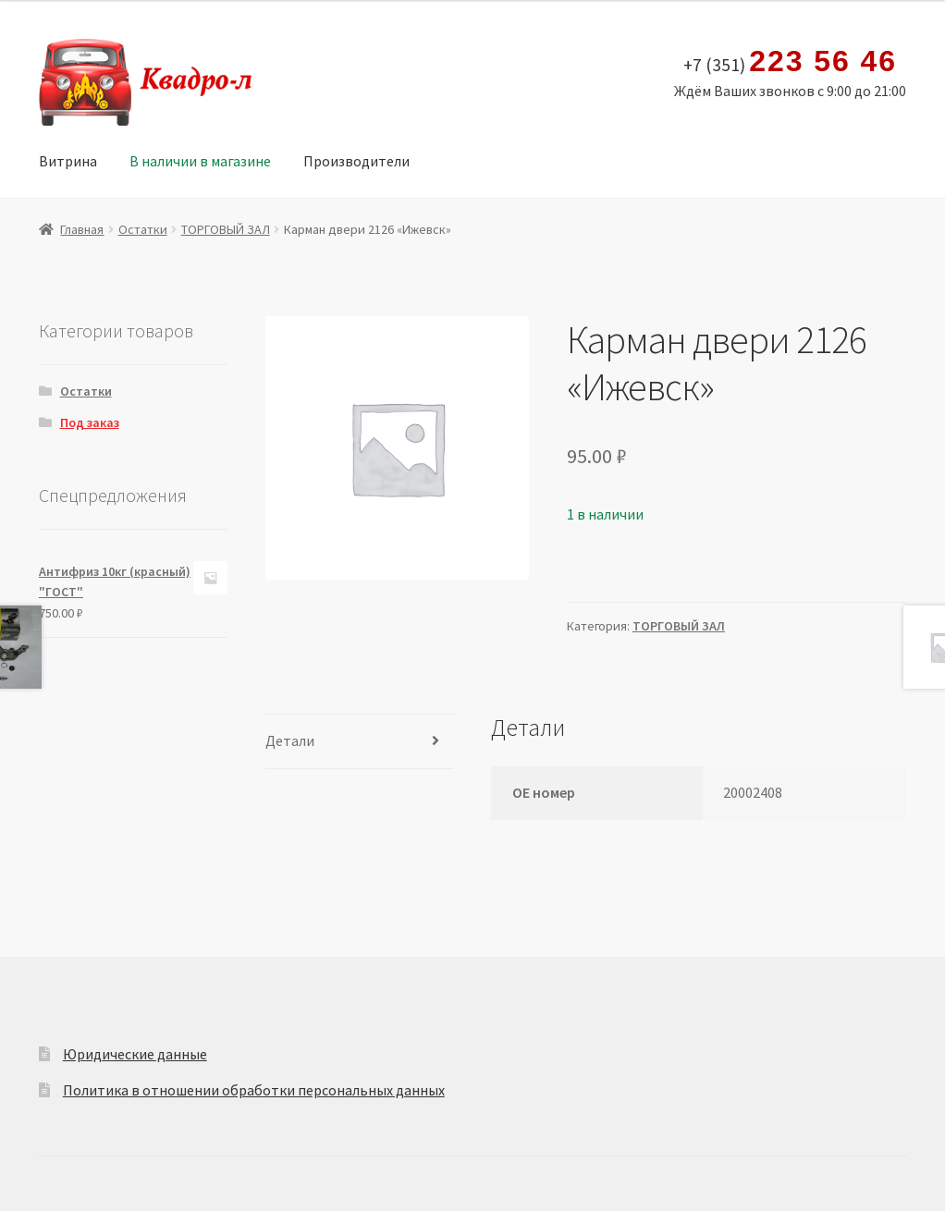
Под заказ (89, 422)
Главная (82, 229)
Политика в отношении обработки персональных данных (254, 1090)
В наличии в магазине (200, 161)
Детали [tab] (289, 740)
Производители (356, 161)
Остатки (142, 229)
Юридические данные (135, 1054)
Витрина (68, 161)
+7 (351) (790, 62)
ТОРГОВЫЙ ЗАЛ (225, 229)
